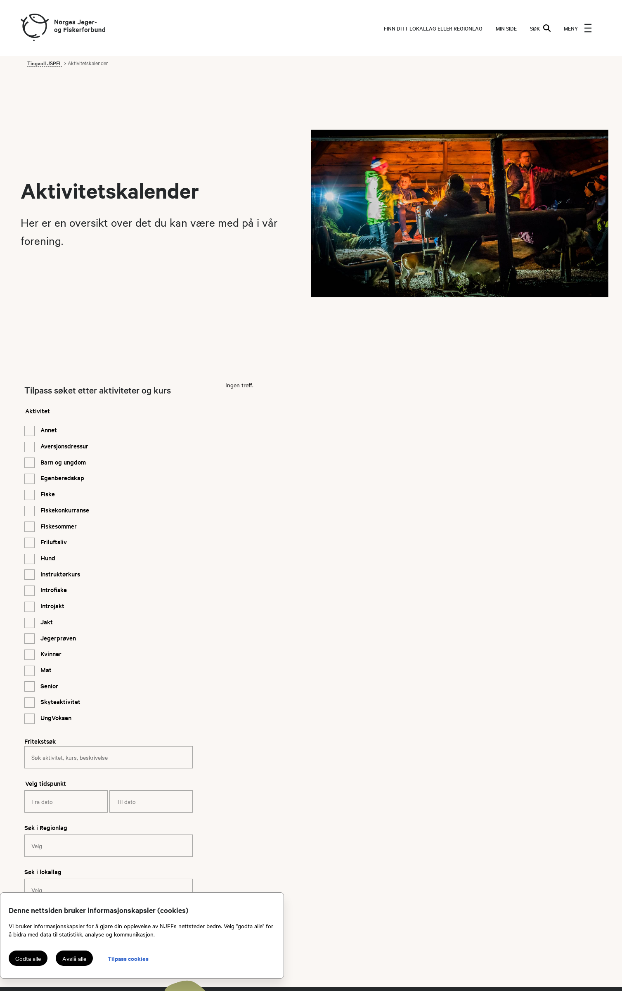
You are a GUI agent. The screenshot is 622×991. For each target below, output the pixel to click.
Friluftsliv (53, 541)
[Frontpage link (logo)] (34, 28)
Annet (48, 429)
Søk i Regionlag (45, 827)
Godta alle (28, 958)
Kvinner (50, 653)
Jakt (46, 621)
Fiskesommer (58, 526)
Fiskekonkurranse (64, 509)
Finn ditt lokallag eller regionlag (433, 28)
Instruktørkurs (59, 573)
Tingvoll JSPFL (44, 62)
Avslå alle (74, 958)
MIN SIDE (506, 28)
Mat (45, 669)
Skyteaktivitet (59, 701)
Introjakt (51, 605)
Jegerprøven (57, 637)
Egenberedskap (61, 477)
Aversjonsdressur (63, 445)
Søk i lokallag (42, 871)
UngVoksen (55, 717)
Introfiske (53, 589)
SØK (540, 28)
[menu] (577, 28)
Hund (47, 557)
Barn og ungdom (62, 462)
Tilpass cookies (128, 958)
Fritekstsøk (40, 741)
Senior (48, 685)
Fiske (47, 493)
